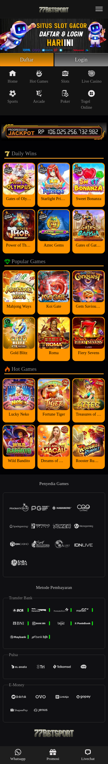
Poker (65, 97)
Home (13, 77)
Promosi (53, 755)
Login (81, 60)
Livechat (87, 755)
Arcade (39, 97)
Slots (65, 77)
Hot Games (39, 77)
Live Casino (91, 77)
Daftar (27, 60)
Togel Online (88, 100)
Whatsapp (18, 755)
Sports (12, 97)
